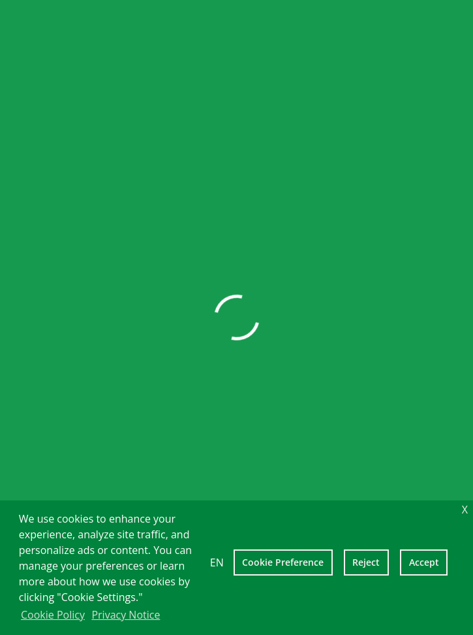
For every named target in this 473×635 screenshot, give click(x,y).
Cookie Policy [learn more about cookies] (53, 615)
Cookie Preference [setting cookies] (283, 562)
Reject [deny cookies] (366, 562)
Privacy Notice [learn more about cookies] (125, 615)
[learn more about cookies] (167, 616)
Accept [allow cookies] (424, 562)
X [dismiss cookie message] (465, 509)
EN (217, 562)
